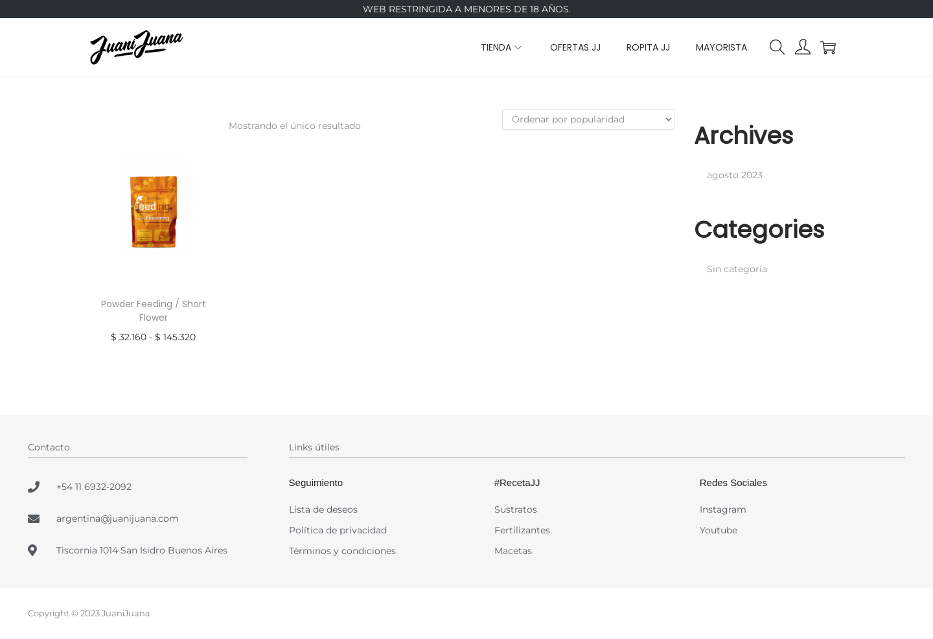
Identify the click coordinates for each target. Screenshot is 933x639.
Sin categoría (737, 269)
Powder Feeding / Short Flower (153, 310)
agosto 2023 (735, 175)
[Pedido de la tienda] (588, 119)
